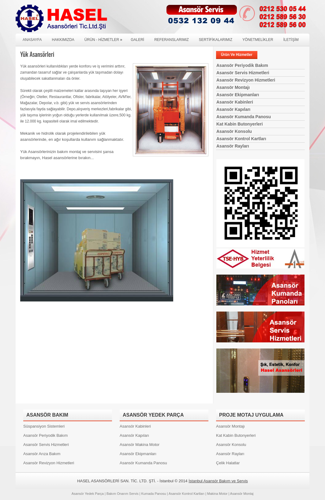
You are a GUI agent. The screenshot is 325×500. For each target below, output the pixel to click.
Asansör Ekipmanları (237, 94)
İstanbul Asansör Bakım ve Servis (218, 481)
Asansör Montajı (233, 87)
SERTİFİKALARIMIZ (215, 40)
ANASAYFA (32, 40)
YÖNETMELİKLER (257, 40)
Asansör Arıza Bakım (41, 453)
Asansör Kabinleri (234, 102)
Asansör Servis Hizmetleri (242, 72)
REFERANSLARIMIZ (171, 40)
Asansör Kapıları (233, 109)
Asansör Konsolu (234, 131)
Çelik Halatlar (228, 463)
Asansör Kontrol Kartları (241, 138)
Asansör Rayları (232, 146)
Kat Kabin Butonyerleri (239, 124)
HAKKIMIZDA (63, 40)
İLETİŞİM (291, 40)
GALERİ (137, 40)
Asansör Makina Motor (139, 444)
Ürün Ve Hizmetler (236, 55)
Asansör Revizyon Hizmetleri (245, 80)
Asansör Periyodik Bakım (242, 65)
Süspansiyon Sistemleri (44, 426)
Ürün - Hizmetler (104, 38)
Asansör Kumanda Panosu (243, 116)
